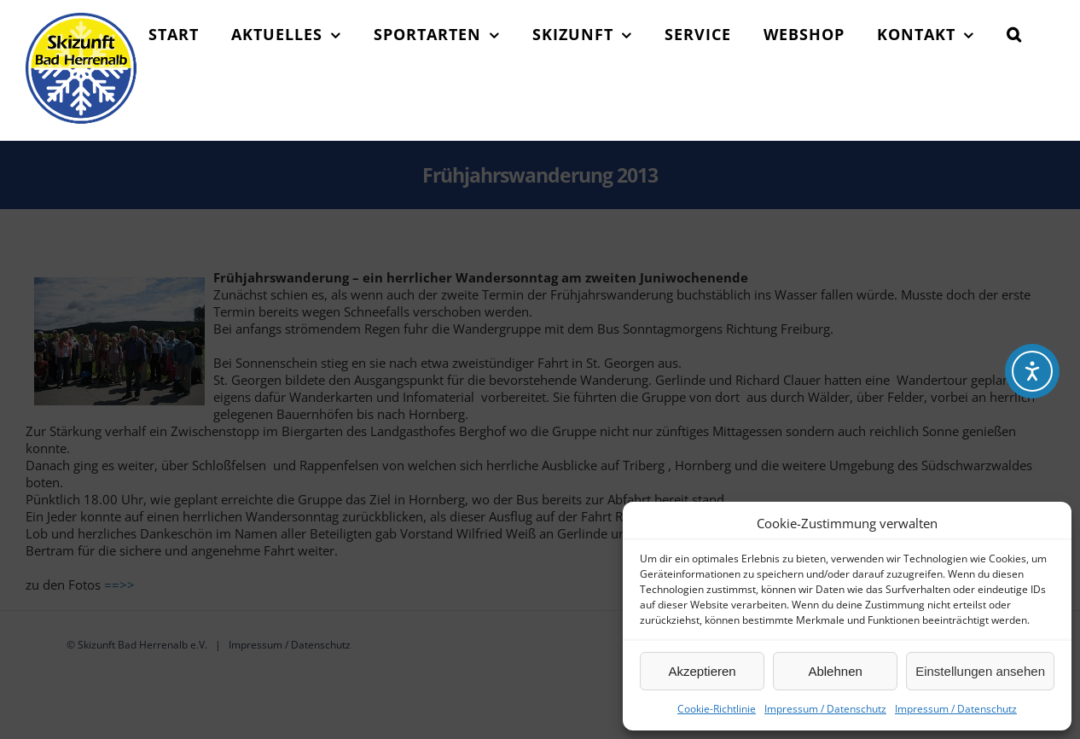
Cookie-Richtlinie (716, 708)
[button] (1014, 34)
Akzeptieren (701, 671)
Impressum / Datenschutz (825, 708)
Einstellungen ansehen (980, 671)
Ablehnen (835, 671)
